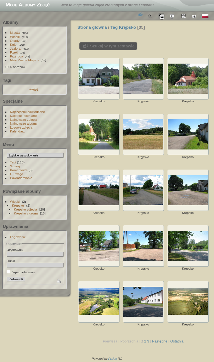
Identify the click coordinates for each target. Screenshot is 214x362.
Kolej (13, 44)
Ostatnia (177, 341)
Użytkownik (15, 250)
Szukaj (15, 166)
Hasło (11, 260)
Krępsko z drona (26, 213)
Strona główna (92, 27)
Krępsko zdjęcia (25, 209)
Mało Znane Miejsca (24, 60)
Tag (114, 27)
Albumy (10, 22)
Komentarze (19, 170)
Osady (15, 40)
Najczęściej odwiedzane (27, 112)
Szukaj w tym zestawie (112, 46)
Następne (159, 341)
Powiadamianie (21, 178)
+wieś (33, 89)
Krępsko (18, 205)
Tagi (13, 162)
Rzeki (14, 52)
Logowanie (18, 237)
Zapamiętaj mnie (21, 272)
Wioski (15, 36)
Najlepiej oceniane (23, 115)
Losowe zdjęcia (21, 127)
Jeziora (15, 48)
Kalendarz (17, 131)
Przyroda (16, 56)
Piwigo (112, 358)
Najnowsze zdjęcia (23, 119)
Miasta (15, 32)
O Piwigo (16, 174)
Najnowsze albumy (24, 123)
